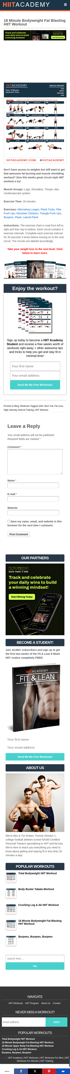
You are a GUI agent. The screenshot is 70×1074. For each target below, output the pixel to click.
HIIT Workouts (16, 1007)
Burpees (8, 217)
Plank (18, 217)
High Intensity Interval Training (19, 410)
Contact (56, 1007)
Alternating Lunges (28, 209)
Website (12, 512)
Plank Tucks (48, 209)
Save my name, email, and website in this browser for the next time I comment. (34, 527)
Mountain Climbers (27, 213)
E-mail (11, 498)
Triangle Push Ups (50, 213)
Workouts (24, 406)
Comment (14, 446)
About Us (45, 1007)
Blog (16, 406)
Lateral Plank (30, 217)
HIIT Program (32, 1007)
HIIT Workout (41, 410)
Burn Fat (48, 406)
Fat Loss (58, 406)
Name (11, 484)
